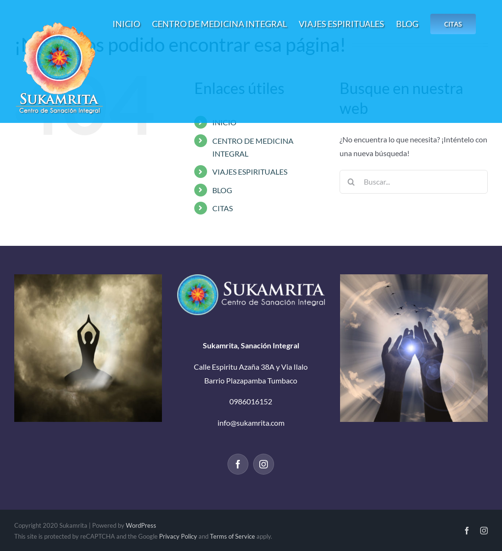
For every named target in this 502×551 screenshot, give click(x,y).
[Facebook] (237, 464)
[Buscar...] (414, 182)
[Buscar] (351, 182)
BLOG (222, 190)
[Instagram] (263, 464)
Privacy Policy (178, 536)
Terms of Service (232, 536)
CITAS (222, 208)
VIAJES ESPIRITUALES (249, 171)
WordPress (141, 525)
